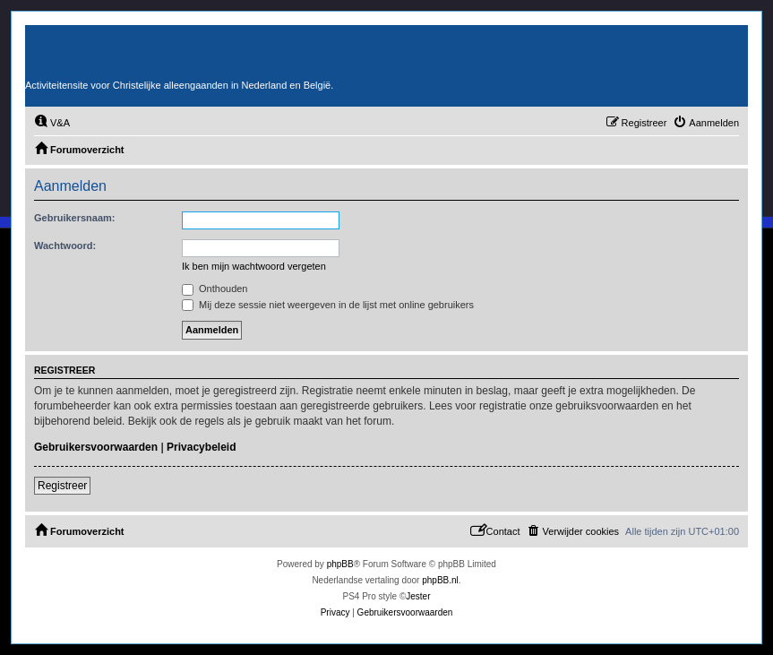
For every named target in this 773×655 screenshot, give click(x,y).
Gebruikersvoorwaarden (96, 447)
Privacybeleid (201, 447)
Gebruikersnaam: (74, 217)
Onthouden (215, 288)
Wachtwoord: (65, 245)
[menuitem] (52, 123)
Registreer (62, 485)
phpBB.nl (440, 580)
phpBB (340, 564)
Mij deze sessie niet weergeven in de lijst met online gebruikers (328, 304)
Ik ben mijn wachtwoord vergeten (254, 266)
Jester (418, 596)
